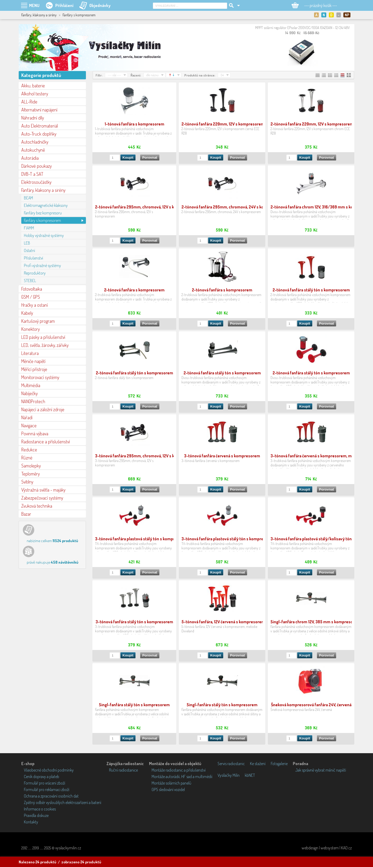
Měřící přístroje (34, 369)
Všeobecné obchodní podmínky (49, 770)
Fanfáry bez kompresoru (43, 212)
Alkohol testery (34, 93)
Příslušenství (33, 258)
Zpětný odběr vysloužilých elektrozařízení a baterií (62, 802)
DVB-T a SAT (32, 174)
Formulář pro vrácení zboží (44, 783)
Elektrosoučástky (36, 182)
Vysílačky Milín (229, 775)
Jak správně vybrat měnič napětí (320, 770)
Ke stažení (258, 763)
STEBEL (30, 280)
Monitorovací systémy (40, 377)
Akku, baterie (33, 85)
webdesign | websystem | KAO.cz (327, 847)
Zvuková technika (36, 506)
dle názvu (152, 75)
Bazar (26, 514)
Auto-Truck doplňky (38, 134)
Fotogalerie (279, 763)
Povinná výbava (34, 433)
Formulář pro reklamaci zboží (46, 789)
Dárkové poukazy (36, 166)
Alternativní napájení (39, 110)
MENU (34, 5)
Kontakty (31, 821)
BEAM (28, 197)
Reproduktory (35, 273)
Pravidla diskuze (36, 815)
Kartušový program (38, 321)
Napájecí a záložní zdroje (42, 409)
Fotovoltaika (31, 289)
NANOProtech (33, 401)
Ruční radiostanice (123, 770)
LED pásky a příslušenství (43, 337)
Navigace (29, 425)
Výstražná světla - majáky (43, 490)
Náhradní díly (32, 118)
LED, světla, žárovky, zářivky (45, 345)
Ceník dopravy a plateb (41, 776)
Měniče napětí (33, 361)
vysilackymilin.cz (68, 847)
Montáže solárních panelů (171, 783)
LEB (27, 243)
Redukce (29, 449)
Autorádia (30, 158)
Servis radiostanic (231, 763)
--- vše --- (114, 75)
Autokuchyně (33, 150)
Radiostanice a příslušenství (45, 441)
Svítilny (27, 482)
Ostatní (29, 250)
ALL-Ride (29, 101)
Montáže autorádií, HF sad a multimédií (182, 776)
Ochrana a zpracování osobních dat (51, 796)
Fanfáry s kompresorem (42, 220)
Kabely (27, 313)
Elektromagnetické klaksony (46, 205)
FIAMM (29, 227)
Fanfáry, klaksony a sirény (43, 190)
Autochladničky (34, 142)
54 (222, 75)
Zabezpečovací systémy (42, 498)
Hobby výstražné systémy (44, 235)
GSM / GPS (30, 297)
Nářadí (26, 417)
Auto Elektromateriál (39, 126)
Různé (26, 457)
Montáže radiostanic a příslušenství (179, 770)
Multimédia (30, 385)
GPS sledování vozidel (168, 789)
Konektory (30, 329)
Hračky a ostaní (34, 305)
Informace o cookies (40, 809)
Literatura (30, 353)
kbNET (250, 775)
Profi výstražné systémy (42, 265)
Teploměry (30, 474)
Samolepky (31, 466)
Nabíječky (29, 393)
